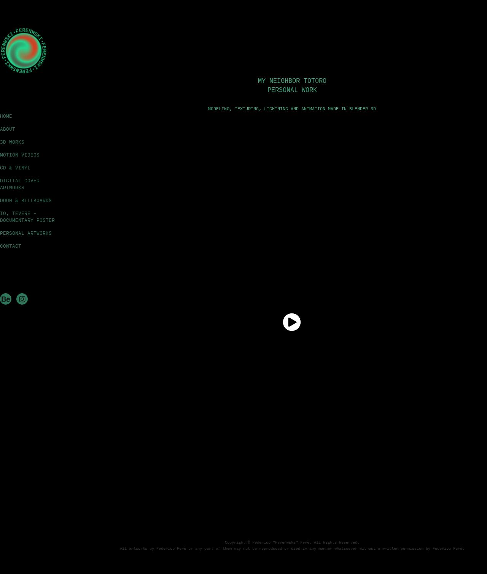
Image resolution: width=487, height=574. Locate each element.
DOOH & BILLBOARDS (26, 200)
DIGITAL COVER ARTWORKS (20, 184)
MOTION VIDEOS (20, 154)
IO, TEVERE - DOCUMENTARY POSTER (27, 216)
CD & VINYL (15, 167)
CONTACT (10, 246)
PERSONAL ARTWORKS (26, 233)
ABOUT (7, 129)
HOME (6, 116)
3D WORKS (12, 141)
